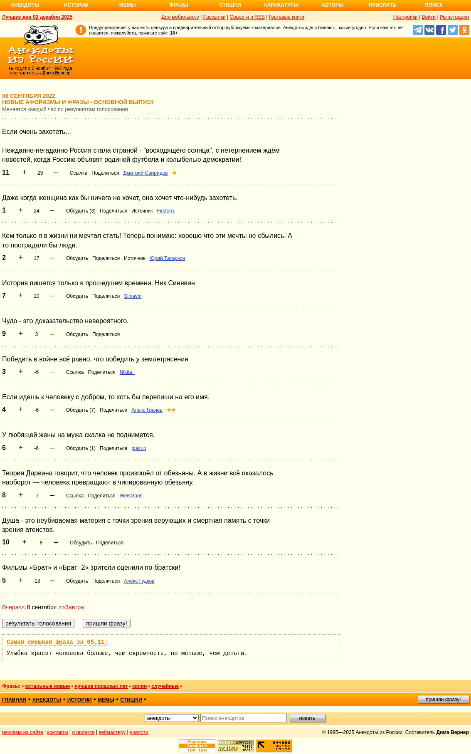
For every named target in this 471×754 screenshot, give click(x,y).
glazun (138, 448)
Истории (76, 5)
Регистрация (454, 17)
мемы (106, 700)
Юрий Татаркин (167, 258)
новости (139, 732)
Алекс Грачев (147, 410)
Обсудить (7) (81, 410)
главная (14, 700)
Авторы (333, 5)
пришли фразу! (443, 699)
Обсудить (77, 258)
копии (139, 686)
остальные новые (47, 686)
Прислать (382, 5)
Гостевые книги (286, 17)
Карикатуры (281, 5)
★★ (171, 410)
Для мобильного (180, 17)
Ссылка (78, 173)
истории (79, 700)
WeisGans (131, 496)
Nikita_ (127, 372)
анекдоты (47, 700)
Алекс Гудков (139, 581)
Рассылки (214, 17)
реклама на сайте (22, 732)
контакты (57, 732)
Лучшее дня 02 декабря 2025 (37, 17)
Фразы (178, 5)
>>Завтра (71, 607)
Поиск (434, 5)
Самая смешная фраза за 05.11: (57, 642)
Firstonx (166, 211)
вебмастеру (112, 732)
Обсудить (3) (81, 211)
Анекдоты (24, 5)
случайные (165, 686)
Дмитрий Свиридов (145, 173)
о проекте (83, 732)
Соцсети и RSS (247, 17)
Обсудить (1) (81, 448)
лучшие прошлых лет (101, 686)
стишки (131, 700)
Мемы (127, 5)
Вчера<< (13, 607)
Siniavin (132, 296)
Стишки (230, 5)
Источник (142, 211)
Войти (429, 17)
